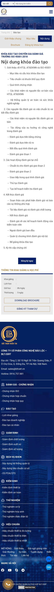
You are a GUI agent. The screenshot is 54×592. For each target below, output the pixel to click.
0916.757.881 (17, 373)
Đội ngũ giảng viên (37, 548)
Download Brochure (27, 300)
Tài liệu (13, 555)
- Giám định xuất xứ (11, 444)
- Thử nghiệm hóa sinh (12, 511)
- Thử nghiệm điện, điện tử (14, 516)
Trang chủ (5, 32)
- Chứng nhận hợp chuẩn (13, 396)
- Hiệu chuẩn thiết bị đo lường (16, 530)
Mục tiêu (30, 38)
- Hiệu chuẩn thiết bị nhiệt (14, 540)
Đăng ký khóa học (34, 45)
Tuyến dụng (36, 552)
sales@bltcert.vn (16, 369)
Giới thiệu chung (13, 38)
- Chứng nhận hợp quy (12, 401)
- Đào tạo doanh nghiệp (13, 420)
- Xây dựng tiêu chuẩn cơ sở (15, 468)
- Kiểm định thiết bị (10, 487)
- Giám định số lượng (11, 449)
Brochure (15, 45)
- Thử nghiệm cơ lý (10, 506)
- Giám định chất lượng (12, 439)
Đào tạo (16, 32)
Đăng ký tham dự (27, 308)
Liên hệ (25, 555)
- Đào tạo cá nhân (10, 425)
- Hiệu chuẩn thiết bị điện (13, 535)
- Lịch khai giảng (9, 415)
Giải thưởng (9, 552)
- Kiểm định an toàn (11, 492)
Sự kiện (22, 552)
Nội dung (45, 38)
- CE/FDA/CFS (8, 473)
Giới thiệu (19, 548)
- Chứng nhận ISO (10, 391)
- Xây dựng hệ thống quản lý (15, 463)
